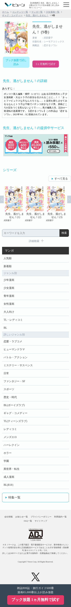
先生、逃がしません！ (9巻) (47, 29)
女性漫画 (9, 303)
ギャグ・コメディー (12, 15)
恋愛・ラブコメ (13, 341)
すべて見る (61, 178)
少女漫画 (9, 288)
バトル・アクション (15, 357)
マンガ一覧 (37, 12)
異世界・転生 (12, 469)
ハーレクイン (12, 445)
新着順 (8, 266)
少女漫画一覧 (52, 12)
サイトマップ (41, 521)
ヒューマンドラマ (14, 349)
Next (69, 199)
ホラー (8, 453)
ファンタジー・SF (14, 381)
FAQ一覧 (28, 521)
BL (5, 327)
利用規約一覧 (60, 517)
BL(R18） (9, 484)
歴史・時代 (10, 397)
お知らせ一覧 (21, 517)
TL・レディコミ (13, 319)
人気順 (8, 258)
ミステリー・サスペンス (18, 365)
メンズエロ (10, 437)
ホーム (5, 12)
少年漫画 (9, 280)
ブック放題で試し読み (16, 62)
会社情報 (8, 517)
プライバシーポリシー (41, 517)
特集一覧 (14, 497)
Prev (2, 199)
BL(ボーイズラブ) (14, 405)
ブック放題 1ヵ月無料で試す (35, 600)
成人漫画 (9, 477)
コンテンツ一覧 (20, 12)
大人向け (9, 311)
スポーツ (9, 389)
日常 (6, 373)
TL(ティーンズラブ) (15, 421)
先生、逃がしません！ (37, 15)
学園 (6, 461)
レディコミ (10, 429)
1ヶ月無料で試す (46, 64)
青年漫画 (9, 295)
